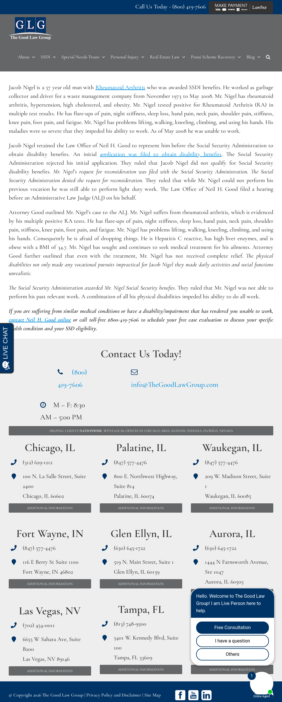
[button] (268, 57)
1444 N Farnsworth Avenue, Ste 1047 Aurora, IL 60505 (236, 572)
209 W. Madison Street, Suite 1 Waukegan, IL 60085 (238, 486)
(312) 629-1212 (37, 462)
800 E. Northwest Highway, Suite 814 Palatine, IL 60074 (145, 486)
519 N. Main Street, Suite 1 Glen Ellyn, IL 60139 (144, 567)
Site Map (152, 695)
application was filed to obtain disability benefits (160, 154)
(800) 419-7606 (189, 6)
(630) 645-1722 (129, 548)
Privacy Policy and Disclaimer (113, 695)
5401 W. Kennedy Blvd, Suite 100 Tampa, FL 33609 (146, 647)
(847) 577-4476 (39, 548)
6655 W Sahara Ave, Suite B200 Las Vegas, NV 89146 (52, 649)
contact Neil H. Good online (40, 319)
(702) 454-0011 (39, 625)
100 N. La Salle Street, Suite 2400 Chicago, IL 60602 (54, 486)
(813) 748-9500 (130, 623)
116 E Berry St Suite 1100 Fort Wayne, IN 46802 (51, 567)
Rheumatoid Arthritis (120, 87)
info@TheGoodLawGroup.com (174, 384)
